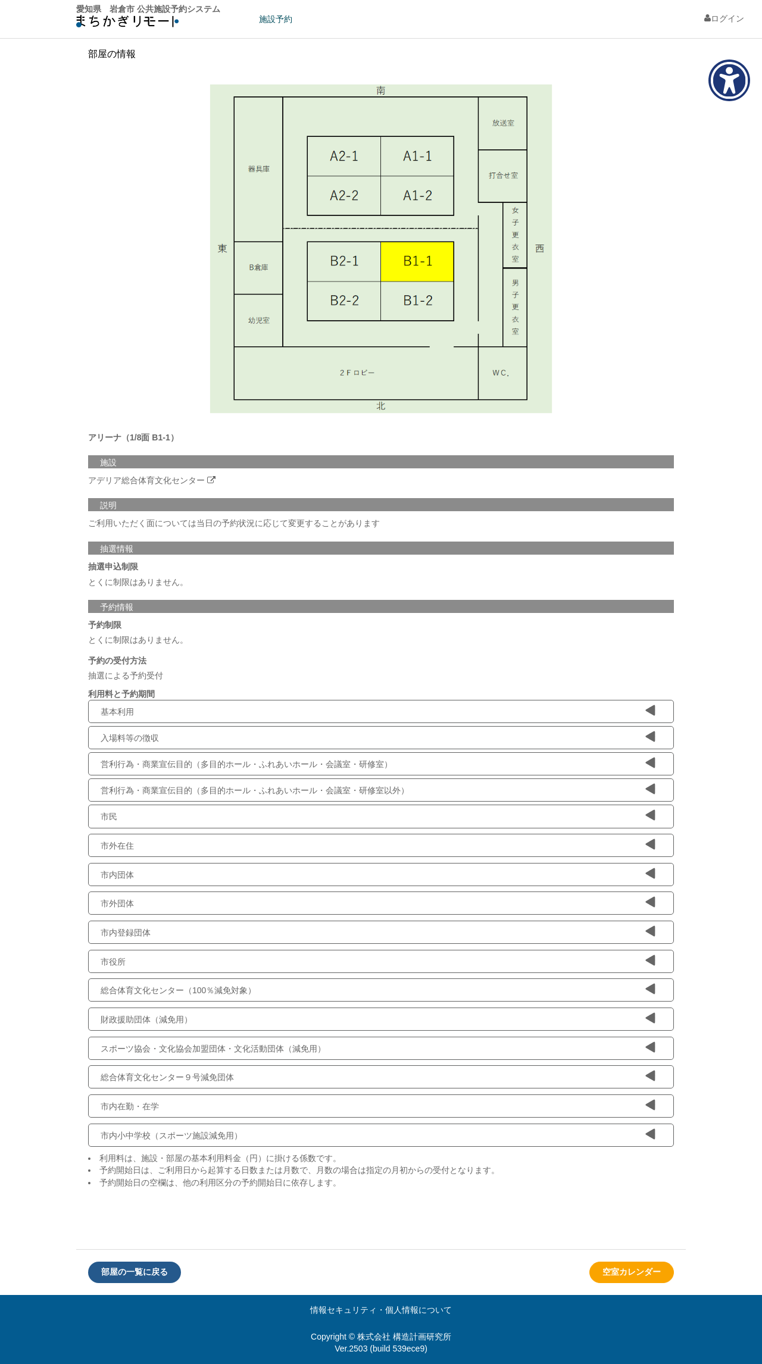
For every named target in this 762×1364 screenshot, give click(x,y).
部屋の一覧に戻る (134, 1272)
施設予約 (275, 19)
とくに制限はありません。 (138, 582)
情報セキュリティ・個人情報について (381, 1310)
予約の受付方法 (117, 660)
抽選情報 (116, 548)
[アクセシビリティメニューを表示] (729, 80)
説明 (108, 505)
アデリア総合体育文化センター (146, 480)
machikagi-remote (127, 24)
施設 (108, 462)
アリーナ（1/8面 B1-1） (133, 437)
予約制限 (104, 625)
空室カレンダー (631, 1272)
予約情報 (116, 607)
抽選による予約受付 (125, 675)
